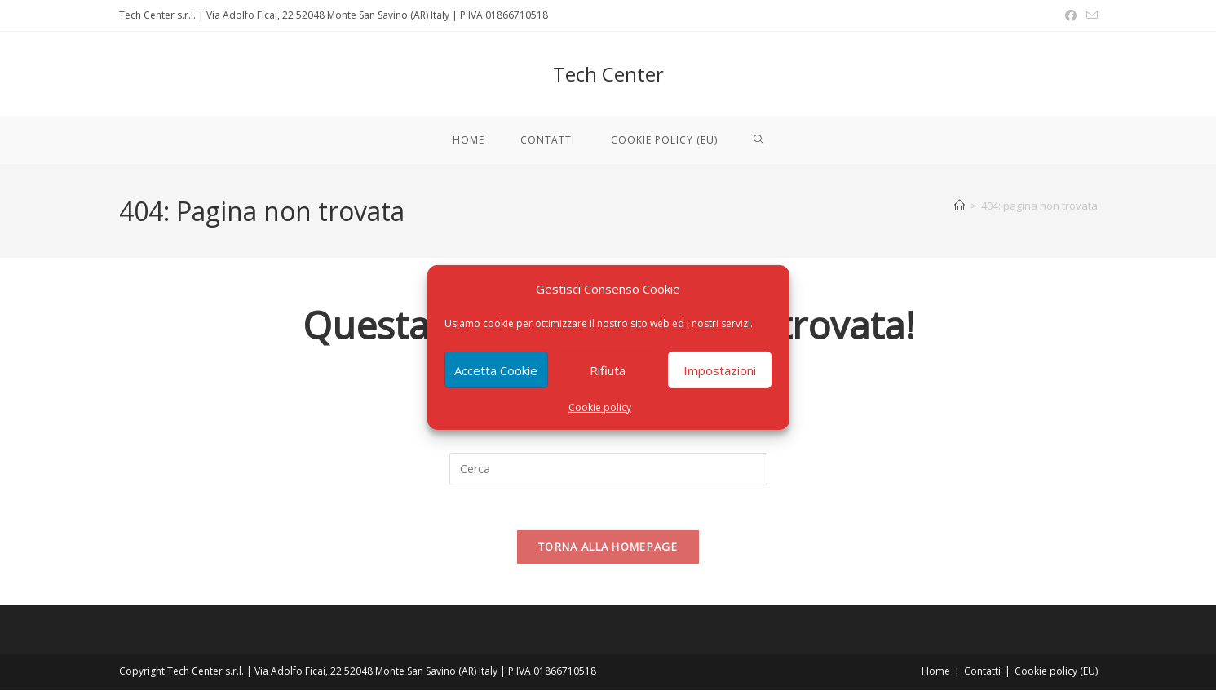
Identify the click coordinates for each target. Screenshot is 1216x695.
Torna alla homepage (608, 551)
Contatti (982, 676)
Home (936, 676)
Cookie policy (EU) (1056, 676)
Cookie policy (599, 407)
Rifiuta (608, 369)
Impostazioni (719, 369)
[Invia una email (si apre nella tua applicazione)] (1089, 15)
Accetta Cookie (495, 369)
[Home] (959, 205)
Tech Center (608, 73)
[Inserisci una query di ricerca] (608, 469)
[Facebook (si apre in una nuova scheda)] (1070, 15)
